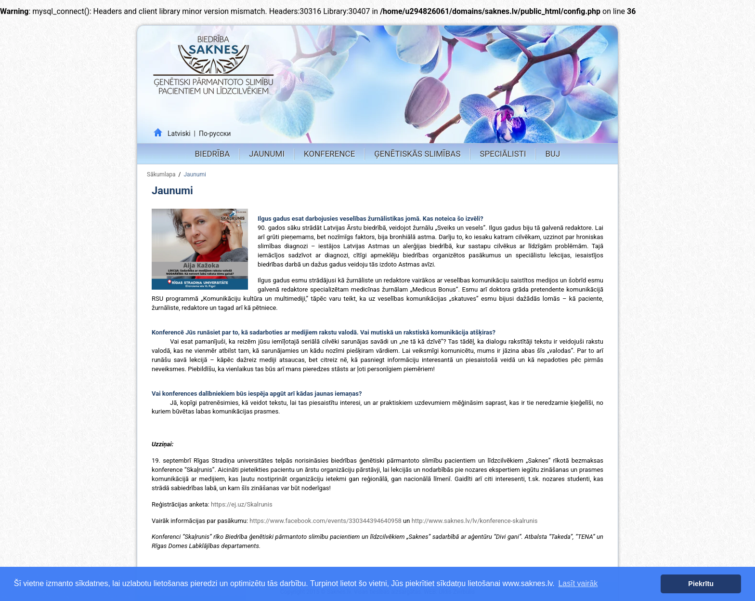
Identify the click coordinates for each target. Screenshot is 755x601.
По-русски (215, 133)
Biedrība (212, 154)
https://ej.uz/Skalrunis (242, 504)
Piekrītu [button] (701, 584)
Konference (329, 154)
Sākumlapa (161, 174)
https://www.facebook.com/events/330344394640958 (325, 520)
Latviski (179, 133)
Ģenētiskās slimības (417, 154)
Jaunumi (267, 154)
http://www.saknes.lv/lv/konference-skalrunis (475, 520)
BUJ (552, 154)
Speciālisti (503, 154)
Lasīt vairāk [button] (578, 583)
